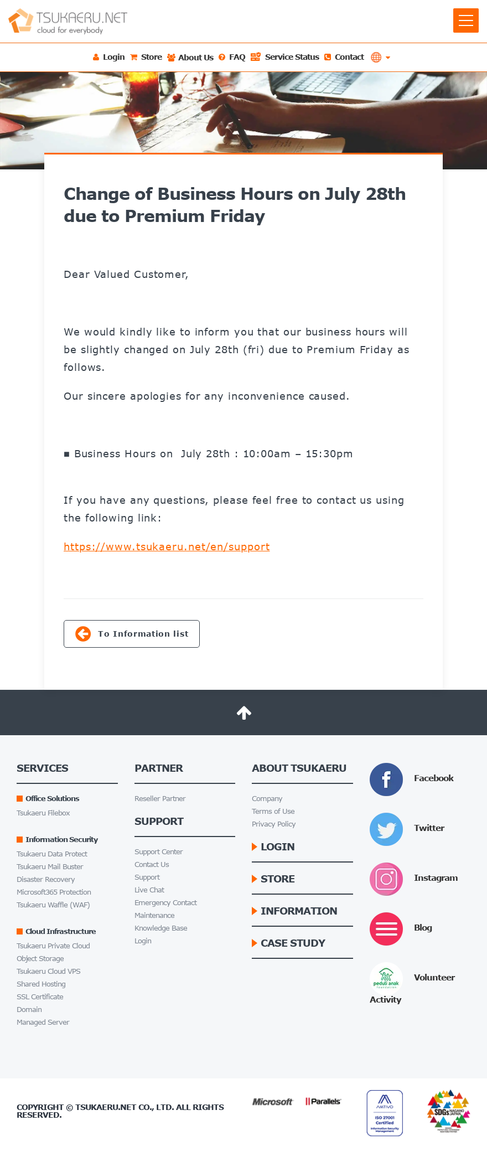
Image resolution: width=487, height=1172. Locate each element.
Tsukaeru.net (105, 1107)
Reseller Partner (159, 798)
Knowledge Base (160, 928)
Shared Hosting (41, 984)
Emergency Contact (165, 902)
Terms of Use (273, 811)
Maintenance (154, 915)
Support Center (158, 851)
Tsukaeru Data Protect (52, 854)
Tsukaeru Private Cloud (53, 945)
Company (267, 798)
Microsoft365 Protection (54, 892)
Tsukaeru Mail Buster (50, 866)
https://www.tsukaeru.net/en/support (167, 546)
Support (146, 877)
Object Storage (40, 958)
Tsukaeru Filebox (43, 813)
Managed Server (43, 1022)
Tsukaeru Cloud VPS (48, 971)
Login (142, 940)
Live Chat (149, 890)
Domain (29, 1009)
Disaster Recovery (46, 879)
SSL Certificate (40, 996)
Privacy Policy (274, 824)
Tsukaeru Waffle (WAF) (53, 904)
